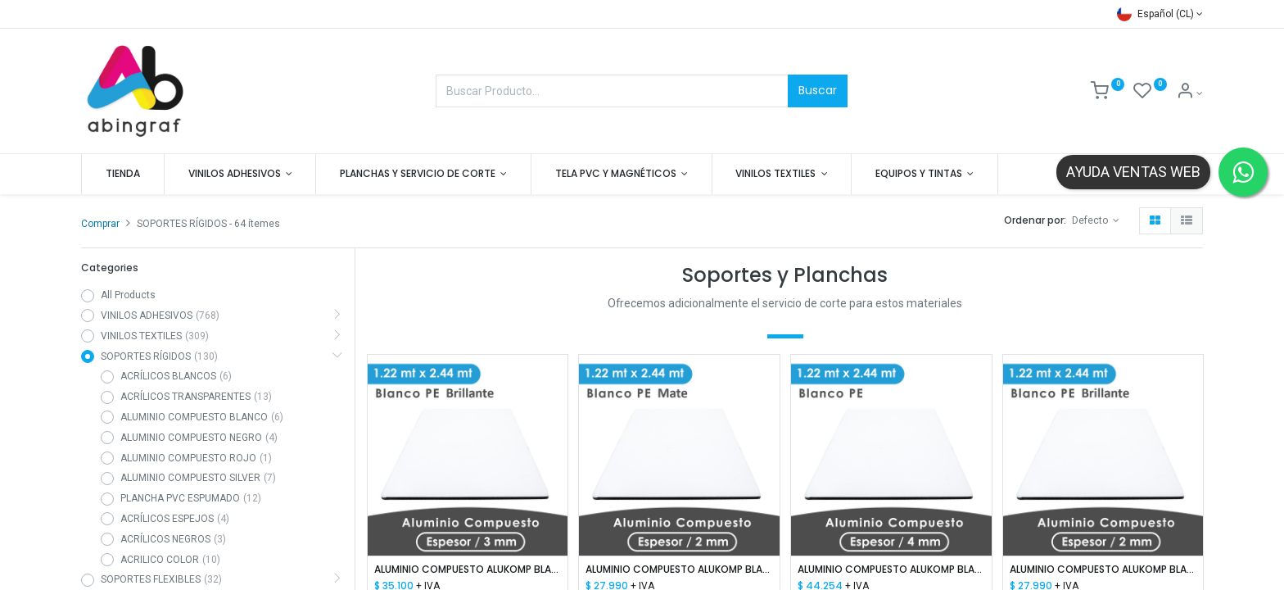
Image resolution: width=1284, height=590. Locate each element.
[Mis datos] (1189, 93)
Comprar (100, 223)
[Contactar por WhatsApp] (1243, 172)
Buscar (817, 90)
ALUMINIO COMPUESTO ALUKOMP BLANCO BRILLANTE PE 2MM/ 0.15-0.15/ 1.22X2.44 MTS (1103, 569)
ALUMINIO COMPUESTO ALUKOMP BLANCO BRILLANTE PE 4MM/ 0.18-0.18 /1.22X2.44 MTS (891, 569)
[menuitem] (123, 174)
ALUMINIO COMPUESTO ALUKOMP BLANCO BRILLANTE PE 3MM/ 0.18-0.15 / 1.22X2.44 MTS (468, 569)
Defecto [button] (1091, 220)
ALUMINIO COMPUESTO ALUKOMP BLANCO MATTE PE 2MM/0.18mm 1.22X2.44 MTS (679, 569)
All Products (128, 295)
